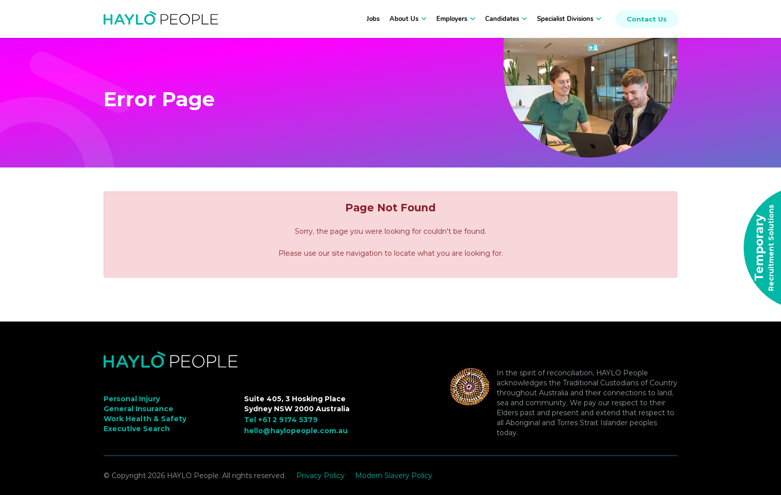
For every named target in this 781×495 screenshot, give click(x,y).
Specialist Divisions (565, 18)
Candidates (502, 18)
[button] (422, 18)
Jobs (373, 18)
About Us (404, 18)
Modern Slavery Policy (393, 475)
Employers (451, 18)
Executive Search (137, 428)
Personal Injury (132, 398)
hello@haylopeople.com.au (296, 430)
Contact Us (647, 19)
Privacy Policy (320, 475)
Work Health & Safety (145, 418)
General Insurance (138, 408)
